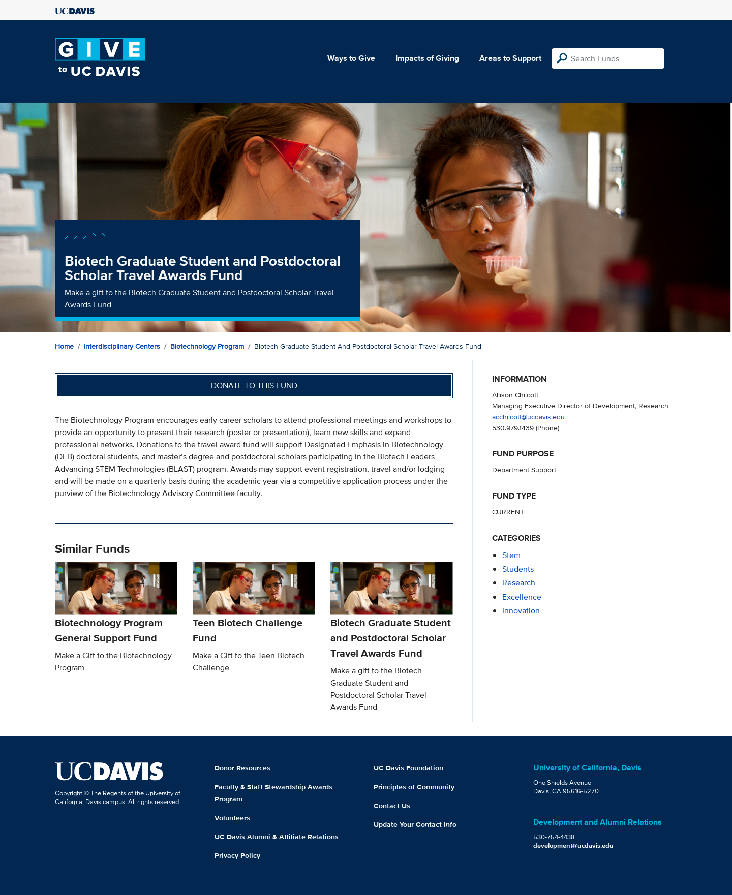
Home (64, 346)
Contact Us (392, 805)
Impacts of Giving (427, 58)
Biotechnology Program (207, 346)
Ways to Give (351, 58)
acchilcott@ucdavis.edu (528, 416)
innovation (521, 610)
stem (511, 555)
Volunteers (232, 818)
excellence (521, 597)
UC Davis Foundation (408, 768)
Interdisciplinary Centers (122, 346)
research (518, 583)
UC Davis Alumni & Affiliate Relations (277, 836)
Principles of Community (414, 787)
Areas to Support (510, 58)
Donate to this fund (254, 385)
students (518, 569)
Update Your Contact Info (415, 824)
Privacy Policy (237, 855)
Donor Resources (242, 768)
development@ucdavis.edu (573, 845)
